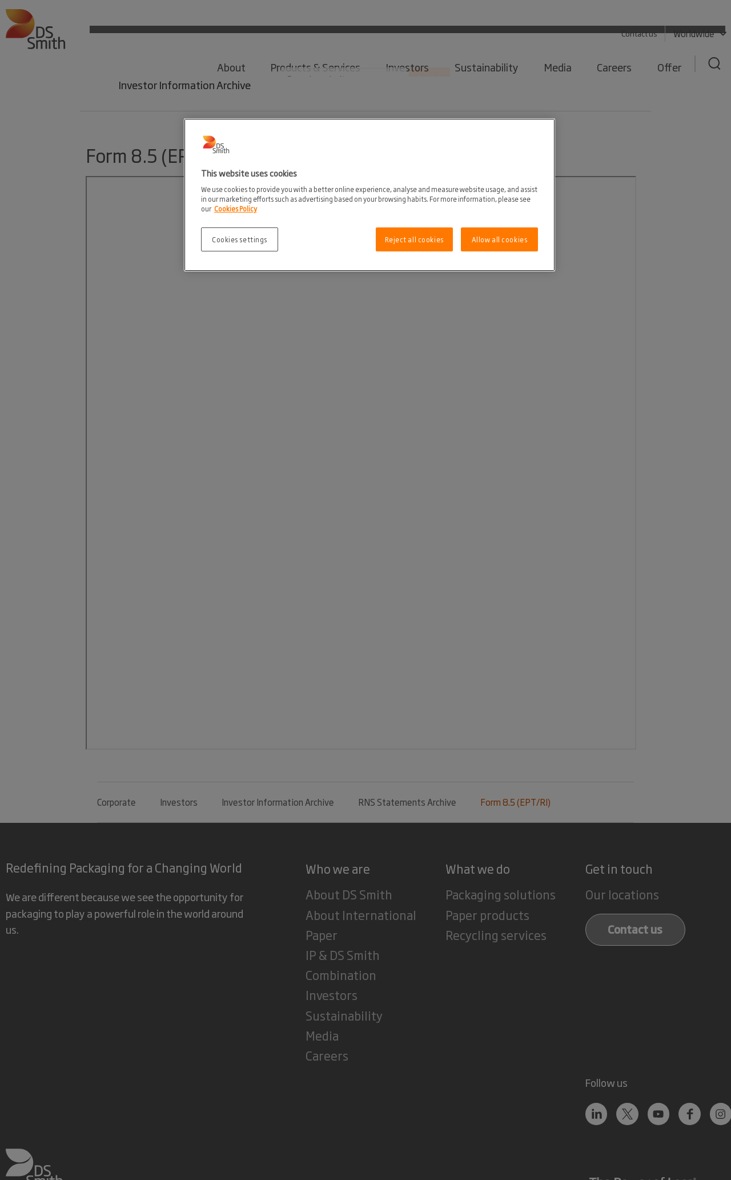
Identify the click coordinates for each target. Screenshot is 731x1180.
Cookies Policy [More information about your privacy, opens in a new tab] (235, 208)
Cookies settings (239, 239)
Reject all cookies (414, 239)
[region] (369, 195)
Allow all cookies (500, 239)
